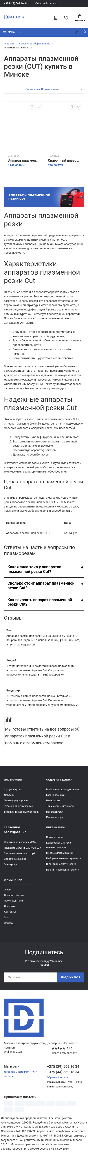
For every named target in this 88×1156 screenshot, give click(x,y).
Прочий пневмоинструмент (62, 869)
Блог (7, 917)
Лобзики (9, 794)
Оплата (8, 922)
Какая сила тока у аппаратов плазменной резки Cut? (34, 569)
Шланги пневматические (61, 863)
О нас (7, 889)
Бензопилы (53, 800)
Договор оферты (14, 895)
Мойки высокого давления (62, 789)
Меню (9, 32)
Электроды (11, 864)
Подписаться (70, 977)
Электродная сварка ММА (20, 842)
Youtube (8, 1076)
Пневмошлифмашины (59, 852)
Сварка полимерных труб (19, 853)
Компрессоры (54, 837)
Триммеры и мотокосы (60, 806)
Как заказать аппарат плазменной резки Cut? (39, 602)
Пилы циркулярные (16, 800)
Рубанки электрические (18, 806)
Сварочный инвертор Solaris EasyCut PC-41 (64, 161)
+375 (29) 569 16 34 (15, 3)
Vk (33, 1071)
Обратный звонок (46, 3)
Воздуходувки (54, 811)
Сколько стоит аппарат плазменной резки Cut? (41, 585)
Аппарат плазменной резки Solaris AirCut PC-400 (24, 161)
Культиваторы (54, 817)
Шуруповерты (12, 789)
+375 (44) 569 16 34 (63, 1072)
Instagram (23, 1071)
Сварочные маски (15, 858)
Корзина (80, 18)
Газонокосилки (55, 794)
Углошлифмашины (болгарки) (22, 811)
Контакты (10, 911)
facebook (9, 1071)
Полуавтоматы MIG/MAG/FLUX (22, 847)
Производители (13, 900)
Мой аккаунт (84, 32)
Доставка (10, 906)
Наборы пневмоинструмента (63, 858)
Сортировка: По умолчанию (42, 89)
